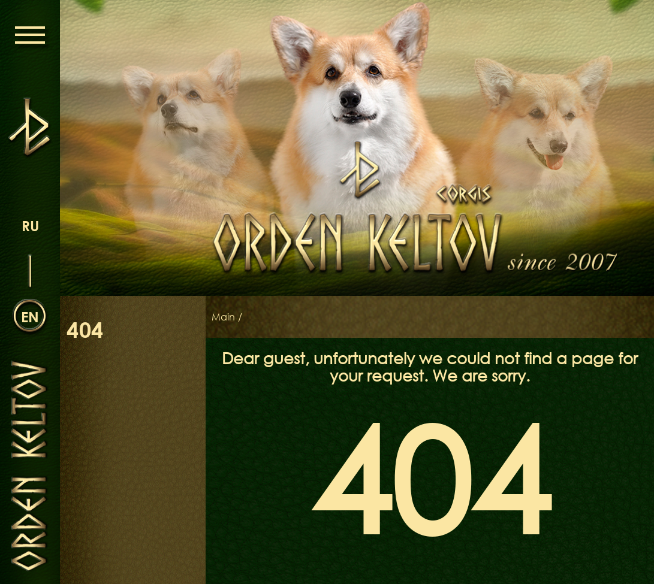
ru (30, 225)
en (30, 316)
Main (223, 317)
